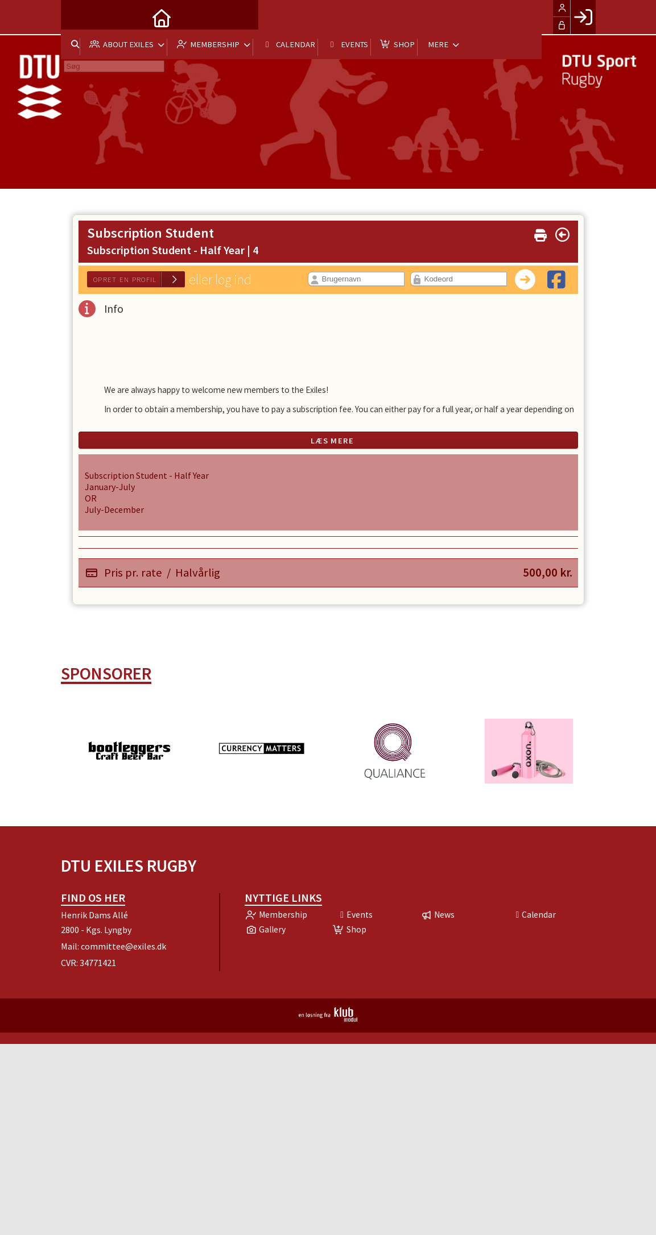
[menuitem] (78, 17)
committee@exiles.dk (123, 946)
